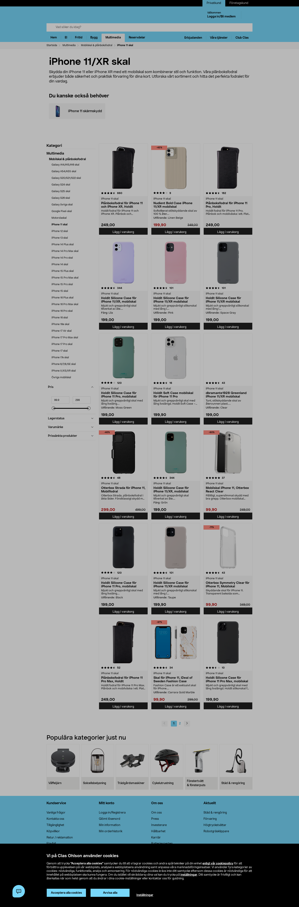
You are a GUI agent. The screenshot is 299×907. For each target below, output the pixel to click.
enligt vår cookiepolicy (217, 863)
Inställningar (144, 895)
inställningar (188, 874)
